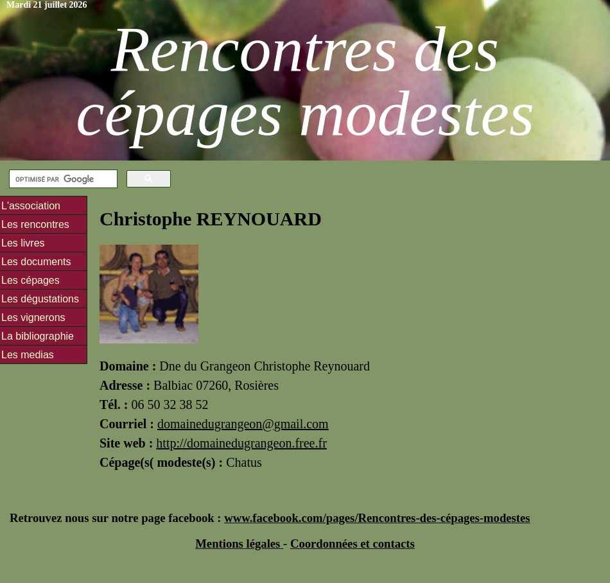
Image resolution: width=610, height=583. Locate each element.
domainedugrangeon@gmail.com (243, 424)
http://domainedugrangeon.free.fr (241, 443)
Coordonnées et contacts (352, 543)
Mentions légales (239, 543)
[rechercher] (62, 179)
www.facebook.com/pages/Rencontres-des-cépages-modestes (377, 518)
